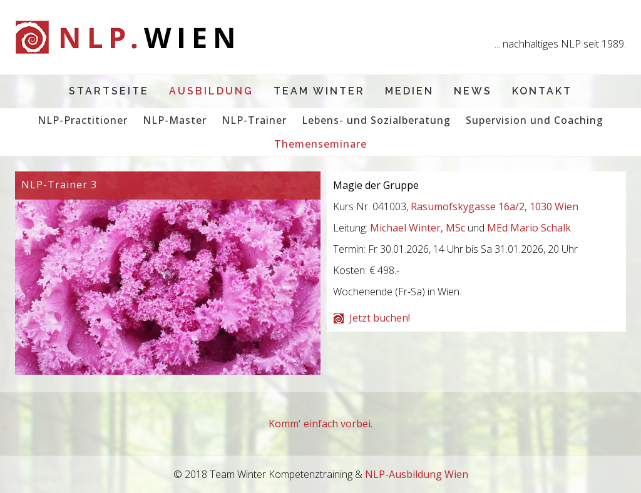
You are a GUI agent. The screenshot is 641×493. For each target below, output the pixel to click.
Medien (409, 91)
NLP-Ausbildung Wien (416, 474)
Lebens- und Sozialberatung (376, 120)
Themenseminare (320, 144)
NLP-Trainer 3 (59, 184)
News (473, 91)
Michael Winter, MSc (417, 228)
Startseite (109, 91)
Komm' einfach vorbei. (320, 423)
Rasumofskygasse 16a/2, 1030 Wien (494, 206)
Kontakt (542, 91)
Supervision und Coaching (534, 120)
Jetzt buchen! (379, 318)
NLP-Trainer (254, 120)
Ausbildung (211, 91)
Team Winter (319, 91)
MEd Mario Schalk (529, 228)
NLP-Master (175, 120)
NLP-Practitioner (83, 120)
